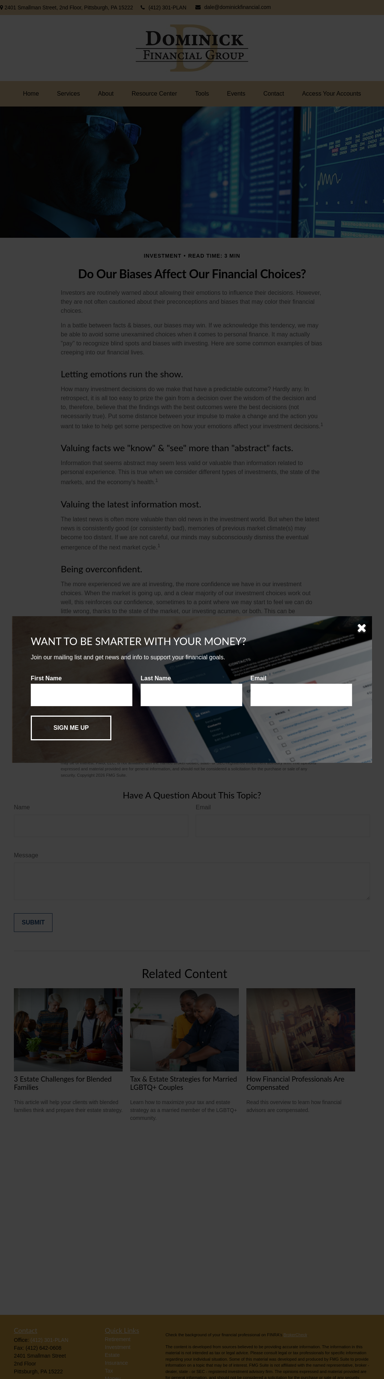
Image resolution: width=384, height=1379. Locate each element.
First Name (46, 678)
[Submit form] (71, 728)
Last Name (156, 678)
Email (258, 678)
